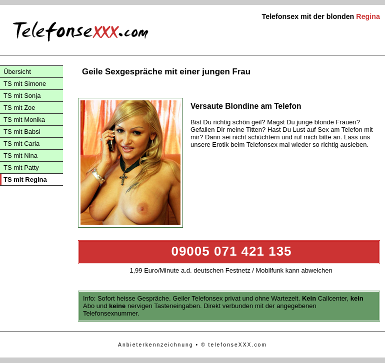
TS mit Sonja (22, 95)
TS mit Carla (22, 143)
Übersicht (17, 71)
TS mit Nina (21, 155)
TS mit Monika (24, 119)
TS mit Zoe (20, 107)
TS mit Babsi (22, 131)
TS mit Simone (25, 83)
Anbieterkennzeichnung (156, 345)
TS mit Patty (21, 167)
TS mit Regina (25, 179)
